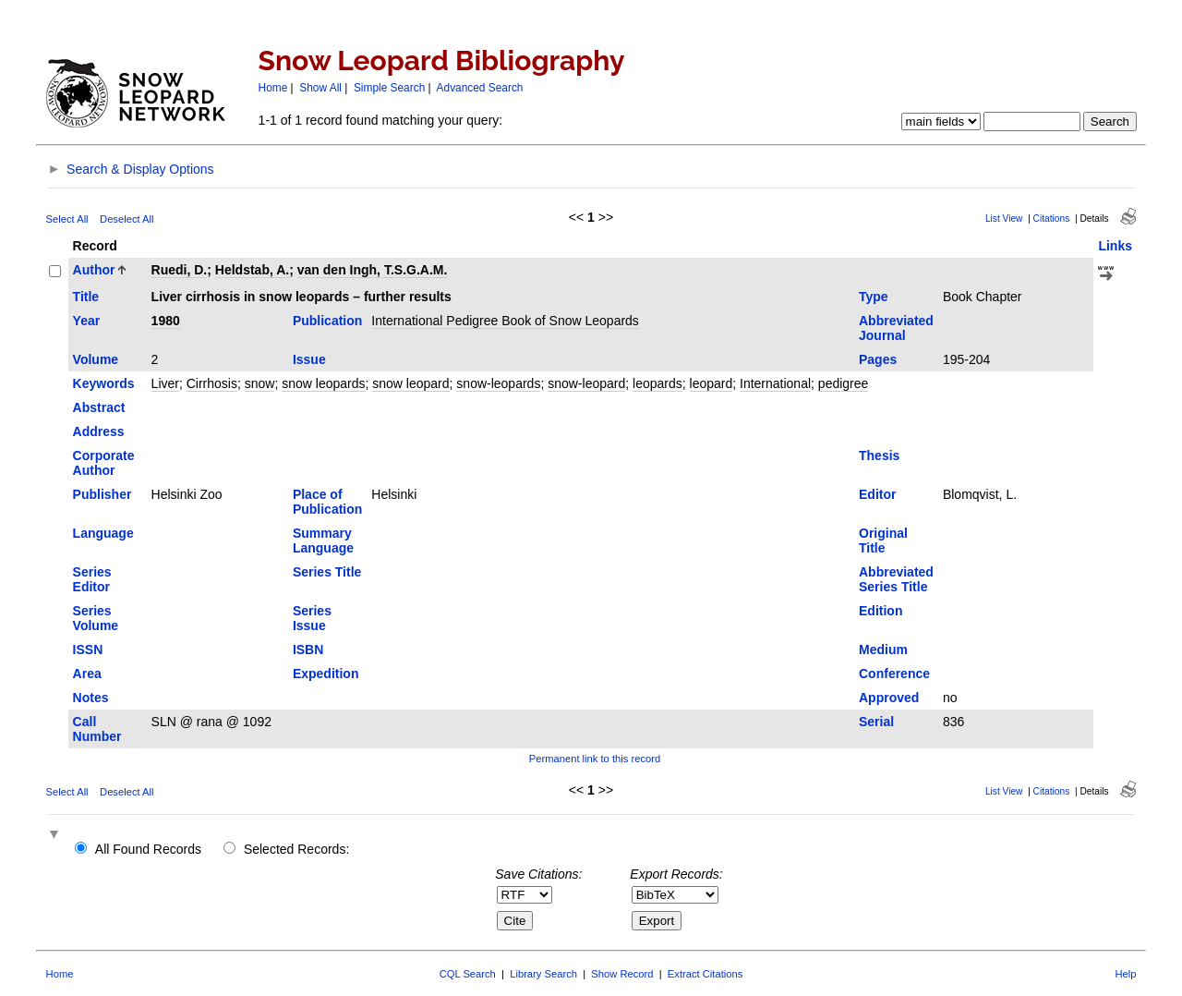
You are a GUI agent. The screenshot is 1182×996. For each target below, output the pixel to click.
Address (99, 431)
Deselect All (126, 219)
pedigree (843, 383)
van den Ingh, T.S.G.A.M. (372, 269)
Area (87, 673)
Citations (1051, 218)
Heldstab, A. (252, 269)
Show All (320, 87)
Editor (877, 494)
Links (1115, 245)
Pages (878, 359)
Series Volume (96, 618)
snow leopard (410, 383)
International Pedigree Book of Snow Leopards (505, 320)
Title (86, 296)
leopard (711, 383)
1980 (165, 320)
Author (94, 269)
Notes (91, 697)
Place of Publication (327, 501)
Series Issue (312, 618)
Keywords (104, 383)
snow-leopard (586, 383)
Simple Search (389, 87)
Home (273, 87)
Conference (894, 673)
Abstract (99, 407)
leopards (657, 383)
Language (103, 533)
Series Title (327, 572)
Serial (876, 721)
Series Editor (92, 579)
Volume (96, 359)
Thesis (879, 455)
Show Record (622, 973)
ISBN (308, 649)
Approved (889, 697)
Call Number (97, 729)
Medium (883, 649)
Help (1125, 973)
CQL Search (468, 973)
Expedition (326, 673)
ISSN (88, 649)
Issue (309, 359)
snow (260, 383)
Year (87, 320)
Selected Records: (296, 849)
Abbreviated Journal (896, 328)
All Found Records (148, 849)
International (775, 383)
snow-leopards (498, 383)
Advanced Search (480, 87)
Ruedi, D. (179, 269)
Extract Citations (705, 973)
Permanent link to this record (594, 758)
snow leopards (323, 383)
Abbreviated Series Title (896, 579)
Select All (67, 219)
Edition (880, 610)
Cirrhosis (212, 383)
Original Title (883, 540)
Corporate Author (104, 463)
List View (1004, 218)
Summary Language (323, 540)
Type (873, 296)
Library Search (543, 973)
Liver (165, 383)
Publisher (102, 494)
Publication (327, 320)
